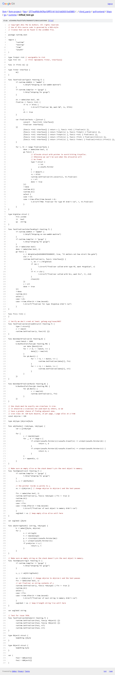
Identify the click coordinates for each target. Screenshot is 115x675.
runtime (12, 14)
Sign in (110, 4)
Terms (27, 671)
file (51, 21)
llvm (4, 11)
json (111, 671)
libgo (109, 11)
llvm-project (15, 11)
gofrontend (98, 11)
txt (105, 671)
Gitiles (14, 671)
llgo (25, 11)
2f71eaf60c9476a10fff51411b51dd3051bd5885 (52, 11)
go (5, 14)
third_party (85, 11)
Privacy (20, 671)
